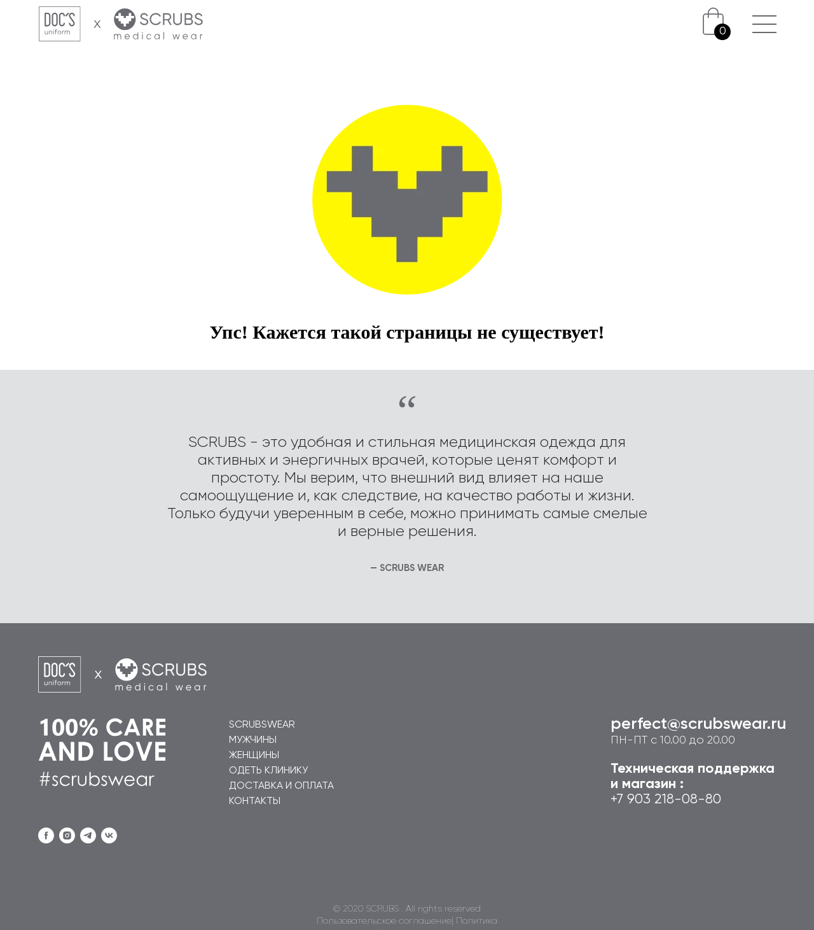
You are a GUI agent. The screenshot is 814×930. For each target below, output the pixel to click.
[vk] (109, 835)
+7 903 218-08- (657, 800)
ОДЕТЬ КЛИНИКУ (268, 771)
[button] (764, 16)
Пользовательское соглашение (384, 921)
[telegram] (88, 835)
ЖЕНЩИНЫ (254, 755)
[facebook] (46, 835)
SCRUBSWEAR (262, 725)
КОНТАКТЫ (254, 801)
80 (713, 800)
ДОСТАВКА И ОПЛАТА (281, 786)
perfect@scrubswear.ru (698, 724)
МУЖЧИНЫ (253, 740)
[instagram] (67, 835)
